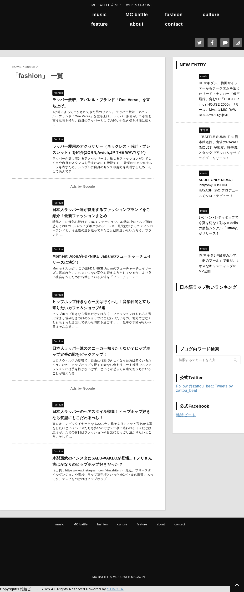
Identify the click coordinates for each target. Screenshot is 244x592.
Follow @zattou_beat (195, 386)
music (99, 14)
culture (211, 14)
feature (99, 24)
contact (174, 24)
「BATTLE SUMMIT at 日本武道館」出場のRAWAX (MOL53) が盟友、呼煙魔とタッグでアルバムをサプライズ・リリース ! (219, 147)
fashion (174, 14)
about (136, 24)
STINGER (115, 589)
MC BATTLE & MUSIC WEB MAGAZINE (119, 577)
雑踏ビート (186, 415)
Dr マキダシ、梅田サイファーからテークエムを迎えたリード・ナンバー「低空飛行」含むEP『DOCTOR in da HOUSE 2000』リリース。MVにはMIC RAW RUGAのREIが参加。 (219, 99)
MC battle (137, 14)
